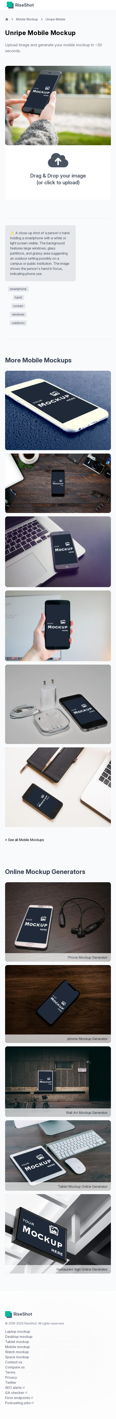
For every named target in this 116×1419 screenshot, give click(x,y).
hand (18, 297)
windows (18, 314)
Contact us (13, 1362)
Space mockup (17, 1357)
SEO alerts (15, 1387)
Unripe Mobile (55, 19)
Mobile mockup (17, 1347)
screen (18, 306)
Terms (10, 1372)
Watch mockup (17, 1352)
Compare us (15, 1367)
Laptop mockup (17, 1331)
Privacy (11, 1377)
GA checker (16, 1393)
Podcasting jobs (19, 1403)
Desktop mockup (18, 1336)
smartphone (18, 289)
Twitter (10, 1382)
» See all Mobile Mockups (24, 840)
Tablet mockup (17, 1342)
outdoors (18, 323)
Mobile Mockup (27, 19)
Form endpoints (19, 1398)
